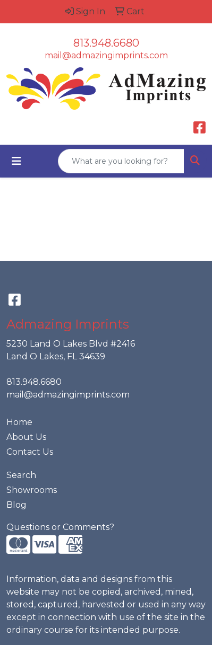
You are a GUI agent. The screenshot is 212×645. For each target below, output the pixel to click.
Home (19, 422)
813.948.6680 (106, 43)
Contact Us (29, 452)
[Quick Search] (121, 161)
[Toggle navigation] (16, 161)
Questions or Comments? (60, 527)
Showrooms (31, 490)
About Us (26, 437)
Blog (16, 505)
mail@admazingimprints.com (106, 55)
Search (21, 475)
